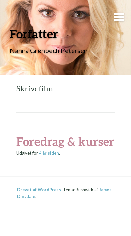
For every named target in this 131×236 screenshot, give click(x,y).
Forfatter (34, 34)
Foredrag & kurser (65, 141)
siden (49, 153)
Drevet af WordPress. (39, 189)
